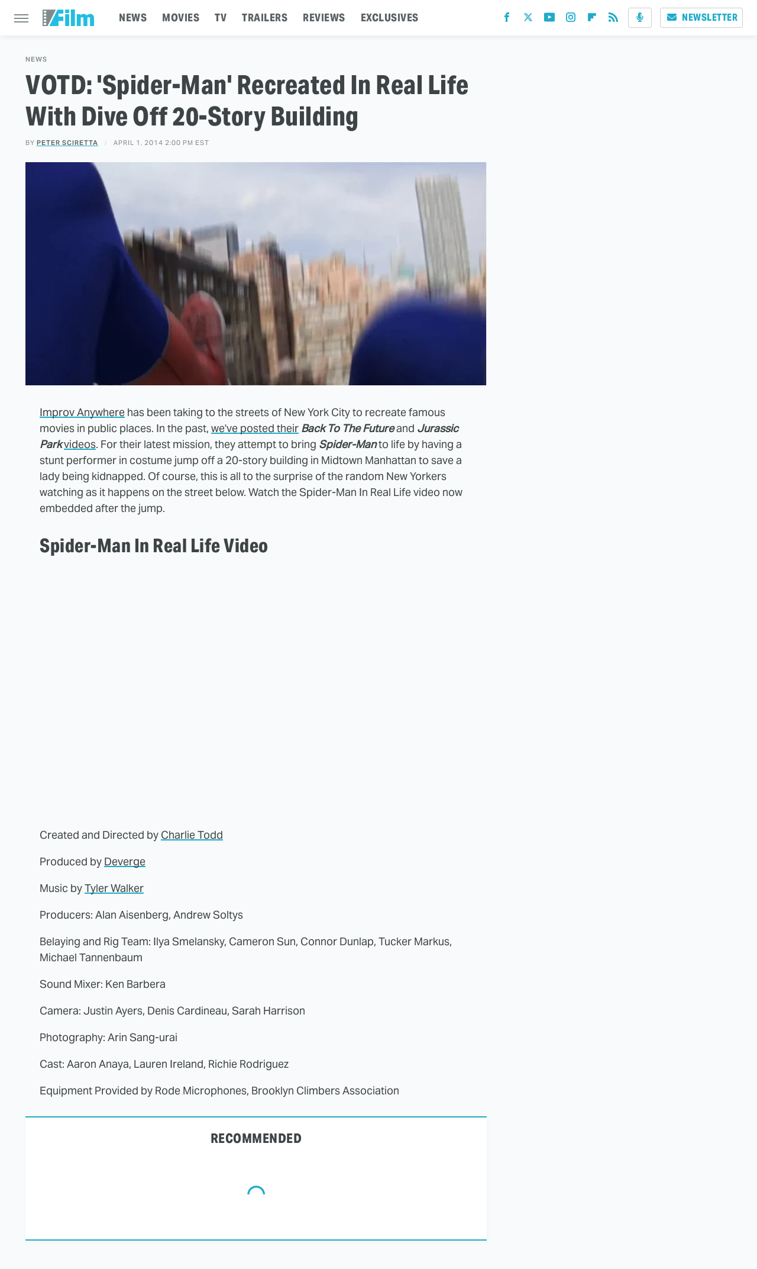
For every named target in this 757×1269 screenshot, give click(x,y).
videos (80, 444)
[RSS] (613, 20)
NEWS (133, 17)
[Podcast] (640, 18)
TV (221, 17)
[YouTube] (549, 20)
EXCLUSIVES (390, 17)
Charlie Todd (192, 835)
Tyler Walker (114, 888)
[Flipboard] (592, 20)
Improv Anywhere (82, 412)
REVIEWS (324, 17)
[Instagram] (570, 20)
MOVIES (180, 17)
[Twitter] (528, 20)
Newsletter (701, 17)
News (36, 59)
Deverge (124, 861)
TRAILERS (264, 17)
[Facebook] (506, 20)
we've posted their (255, 428)
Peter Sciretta (67, 143)
